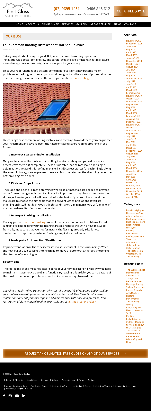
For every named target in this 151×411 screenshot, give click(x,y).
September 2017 (134, 130)
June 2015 (131, 173)
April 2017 (131, 144)
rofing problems (134, 216)
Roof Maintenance (135, 218)
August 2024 (132, 66)
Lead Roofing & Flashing (81, 386)
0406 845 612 (98, 9)
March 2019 (131, 89)
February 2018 (133, 116)
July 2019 (130, 81)
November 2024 (134, 61)
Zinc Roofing (132, 256)
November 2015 (134, 171)
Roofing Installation (132, 232)
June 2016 (131, 159)
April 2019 (131, 87)
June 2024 (131, 72)
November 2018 (134, 95)
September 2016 (134, 150)
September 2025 (134, 43)
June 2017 (131, 139)
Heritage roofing (134, 213)
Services (67, 24)
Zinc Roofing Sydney (40, 386)
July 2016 (130, 156)
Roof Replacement (135, 221)
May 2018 (130, 107)
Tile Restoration (134, 250)
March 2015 (131, 182)
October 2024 (133, 63)
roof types (131, 227)
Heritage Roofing (59, 386)
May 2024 (130, 75)
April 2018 (131, 110)
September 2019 (134, 78)
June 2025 (131, 46)
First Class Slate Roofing (18, 10)
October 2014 (133, 194)
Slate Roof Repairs (103, 386)
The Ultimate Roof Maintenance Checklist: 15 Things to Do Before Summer (135, 275)
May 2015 (130, 176)
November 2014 (134, 191)
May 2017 (130, 142)
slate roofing (81, 78)
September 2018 (134, 101)
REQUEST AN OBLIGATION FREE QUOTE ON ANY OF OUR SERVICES (75, 353)
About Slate (50, 24)
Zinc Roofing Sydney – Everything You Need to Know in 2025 (134, 307)
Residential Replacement (126, 386)
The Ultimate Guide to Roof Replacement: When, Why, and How (134, 336)
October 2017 (133, 127)
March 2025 (131, 55)
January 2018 (132, 118)
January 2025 (132, 58)
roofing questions (135, 236)
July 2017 (130, 136)
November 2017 (134, 124)
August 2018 (132, 104)
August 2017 (132, 133)
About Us (32, 24)
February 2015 (133, 185)
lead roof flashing (34, 222)
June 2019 (131, 84)
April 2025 (131, 52)
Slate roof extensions (131, 241)
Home (19, 24)
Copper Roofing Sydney (16, 386)
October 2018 (133, 98)
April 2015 (131, 179)
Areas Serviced (100, 24)
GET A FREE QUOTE (131, 11)
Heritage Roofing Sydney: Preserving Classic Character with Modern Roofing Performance (135, 291)
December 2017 (133, 121)
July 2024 (130, 69)
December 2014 (133, 188)
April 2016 (131, 165)
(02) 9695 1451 (67, 9)
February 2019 (133, 92)
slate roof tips (133, 245)
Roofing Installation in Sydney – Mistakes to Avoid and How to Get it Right (135, 322)
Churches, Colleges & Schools (19, 388)
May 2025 (130, 49)
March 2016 (131, 168)
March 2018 (131, 113)
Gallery (81, 24)
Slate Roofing (133, 247)
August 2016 (132, 153)
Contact (130, 24)
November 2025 (134, 40)
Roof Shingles (133, 224)
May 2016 (130, 162)
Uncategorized (133, 253)
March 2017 (131, 147)
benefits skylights (135, 210)
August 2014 (132, 197)
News (117, 24)
